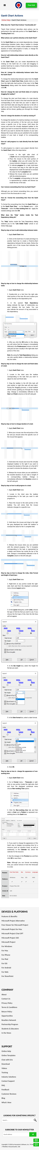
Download (6, 1064)
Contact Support (8, 1081)
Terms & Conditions (9, 1007)
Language (35, 872)
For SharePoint (7, 976)
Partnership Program (10, 1024)
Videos (4, 1068)
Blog (3, 1098)
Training (5, 1072)
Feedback (5, 1089)
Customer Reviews (9, 1094)
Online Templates (8, 1055)
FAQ (3, 1085)
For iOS (4, 963)
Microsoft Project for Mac (12, 929)
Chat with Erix (7, 1060)
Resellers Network (9, 1020)
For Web (5, 972)
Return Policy (7, 1011)
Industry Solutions (9, 1077)
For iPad (5, 959)
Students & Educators (10, 1028)
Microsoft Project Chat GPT (12, 933)
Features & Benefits (9, 916)
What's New (6, 1102)
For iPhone (6, 955)
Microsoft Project (8, 942)
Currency (28, 872)
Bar (22, 872)
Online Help (6, 20)
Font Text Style (14, 872)
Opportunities (7, 1016)
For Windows (7, 946)
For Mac (5, 950)
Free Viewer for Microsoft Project (15, 925)
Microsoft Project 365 (10, 938)
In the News (6, 1033)
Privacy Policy (7, 1003)
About (4, 994)
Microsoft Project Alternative (13, 921)
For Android (6, 967)
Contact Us (6, 999)
